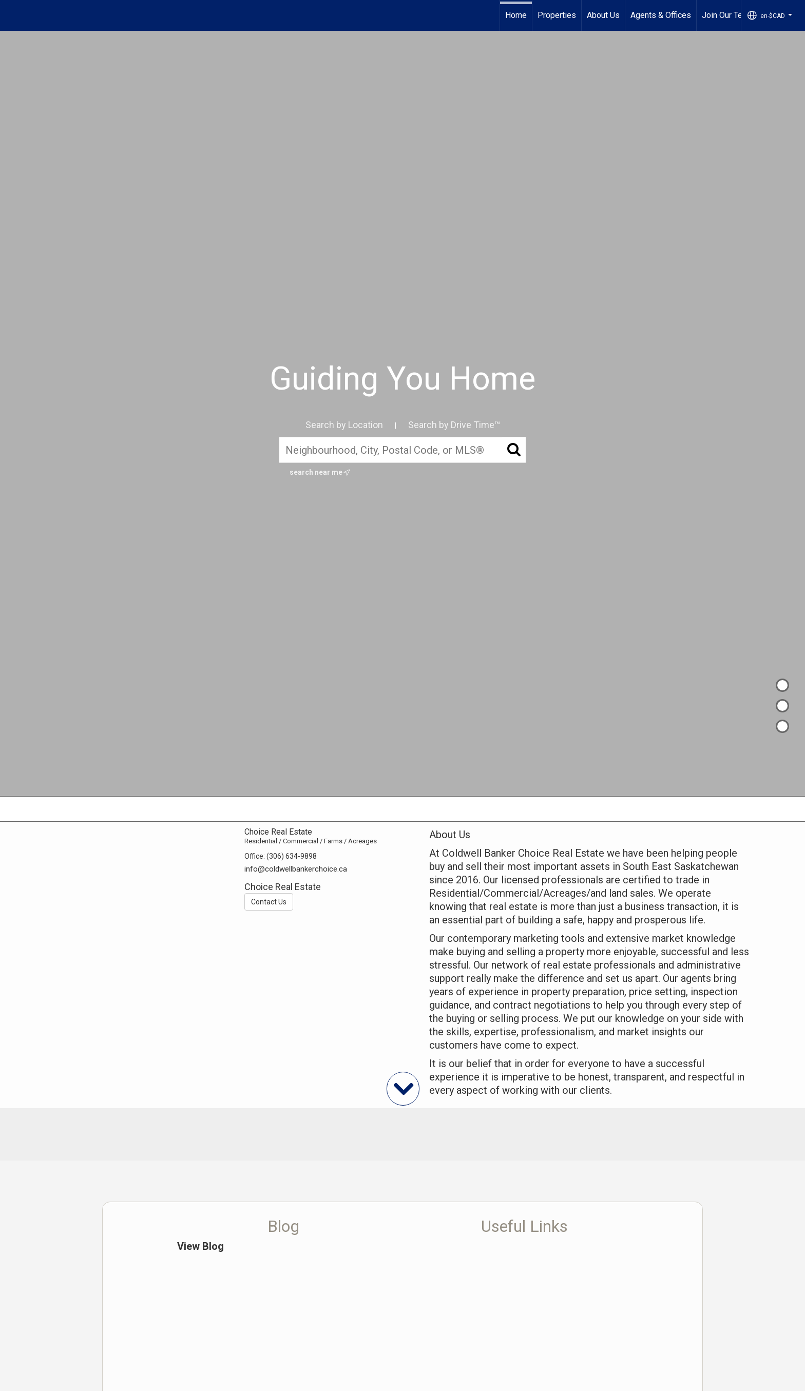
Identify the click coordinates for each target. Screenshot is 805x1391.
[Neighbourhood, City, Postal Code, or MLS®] (402, 450)
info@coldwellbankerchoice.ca (295, 869)
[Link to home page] (13, 15)
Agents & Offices (660, 15)
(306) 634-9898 (291, 856)
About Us (603, 15)
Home (516, 15)
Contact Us (268, 902)
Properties (557, 15)
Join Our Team (727, 15)
